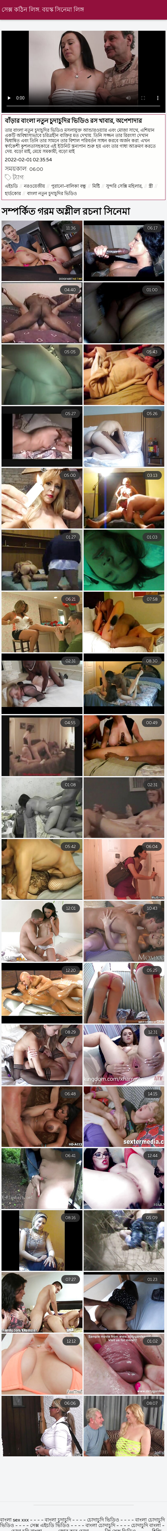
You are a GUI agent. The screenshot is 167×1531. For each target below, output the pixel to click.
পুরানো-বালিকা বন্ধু (68, 186)
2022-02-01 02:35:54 (28, 160)
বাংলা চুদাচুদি (58, 1520)
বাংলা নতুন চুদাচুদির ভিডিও (52, 193)
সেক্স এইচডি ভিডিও (50, 1525)
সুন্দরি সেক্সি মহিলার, (124, 186)
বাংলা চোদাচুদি (100, 1525)
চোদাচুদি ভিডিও (103, 1520)
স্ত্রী (151, 186)
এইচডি (11, 186)
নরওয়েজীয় (34, 186)
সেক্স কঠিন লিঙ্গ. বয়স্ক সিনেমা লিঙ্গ (43, 10)
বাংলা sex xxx (15, 1520)
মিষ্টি (96, 186)
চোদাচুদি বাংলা (146, 1525)
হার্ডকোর (13, 193)
